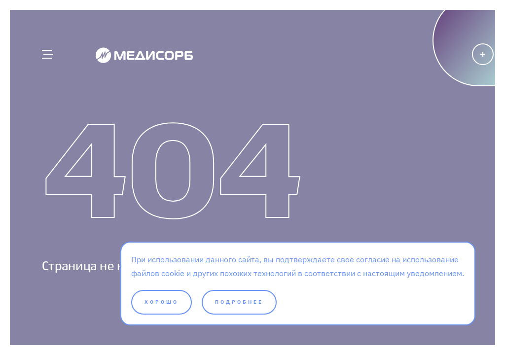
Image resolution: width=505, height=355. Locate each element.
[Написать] (447, 71)
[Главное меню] (47, 54)
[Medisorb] (144, 54)
